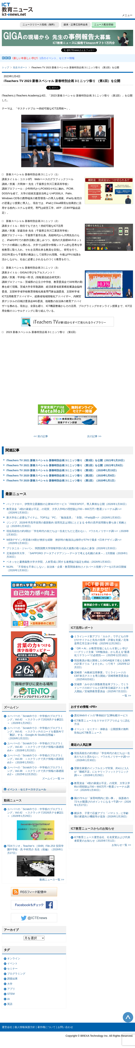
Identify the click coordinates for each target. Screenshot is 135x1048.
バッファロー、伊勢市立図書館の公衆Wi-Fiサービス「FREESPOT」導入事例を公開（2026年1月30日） (67, 504)
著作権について (46, 1027)
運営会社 (7, 1027)
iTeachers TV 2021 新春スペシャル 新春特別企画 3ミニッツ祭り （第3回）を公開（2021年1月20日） (66, 460)
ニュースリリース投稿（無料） (39, 24)
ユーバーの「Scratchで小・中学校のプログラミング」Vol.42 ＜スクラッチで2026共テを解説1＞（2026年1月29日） (35, 719)
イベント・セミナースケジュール (26, 789)
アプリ (11, 988)
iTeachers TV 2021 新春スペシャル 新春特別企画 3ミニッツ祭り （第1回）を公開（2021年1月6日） (65, 465)
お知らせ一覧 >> (121, 844)
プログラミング (16, 973)
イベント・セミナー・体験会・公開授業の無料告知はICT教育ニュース (101, 731)
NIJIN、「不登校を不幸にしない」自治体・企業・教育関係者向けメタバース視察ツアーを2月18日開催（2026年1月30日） (66, 568)
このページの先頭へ (128, 1017)
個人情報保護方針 (24, 1027)
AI (8, 998)
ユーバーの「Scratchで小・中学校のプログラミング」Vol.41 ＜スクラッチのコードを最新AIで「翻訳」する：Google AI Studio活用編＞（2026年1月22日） (35, 733)
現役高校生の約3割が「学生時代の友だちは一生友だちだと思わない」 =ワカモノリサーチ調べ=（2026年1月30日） (67, 533)
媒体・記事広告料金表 (76, 24)
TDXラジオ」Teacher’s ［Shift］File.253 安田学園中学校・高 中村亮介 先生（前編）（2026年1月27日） (35, 860)
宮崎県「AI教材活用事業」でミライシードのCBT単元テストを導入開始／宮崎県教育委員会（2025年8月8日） (101, 676)
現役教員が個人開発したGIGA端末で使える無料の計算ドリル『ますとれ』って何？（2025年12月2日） (102, 664)
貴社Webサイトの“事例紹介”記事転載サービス (101, 715)
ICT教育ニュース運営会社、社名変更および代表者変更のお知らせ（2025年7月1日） (102, 839)
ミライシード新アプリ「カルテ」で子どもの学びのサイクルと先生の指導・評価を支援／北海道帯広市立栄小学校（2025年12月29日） (101, 640)
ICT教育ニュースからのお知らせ (92, 828)
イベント (12, 963)
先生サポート (20, 67)
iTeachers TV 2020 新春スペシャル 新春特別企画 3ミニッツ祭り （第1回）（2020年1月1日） (61, 480)
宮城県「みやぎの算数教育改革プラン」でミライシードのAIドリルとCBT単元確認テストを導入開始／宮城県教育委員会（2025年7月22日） (101, 688)
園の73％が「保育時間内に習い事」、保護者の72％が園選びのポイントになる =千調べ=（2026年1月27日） (102, 801)
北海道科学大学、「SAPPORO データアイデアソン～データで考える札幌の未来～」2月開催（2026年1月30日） (67, 555)
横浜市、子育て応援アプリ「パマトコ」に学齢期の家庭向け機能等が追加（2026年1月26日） (101, 815)
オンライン (13, 958)
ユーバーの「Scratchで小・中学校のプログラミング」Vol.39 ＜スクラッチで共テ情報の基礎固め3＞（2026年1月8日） (35, 759)
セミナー (12, 968)
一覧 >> (126, 695)
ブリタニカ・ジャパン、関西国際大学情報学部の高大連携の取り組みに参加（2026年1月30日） (62, 548)
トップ (5, 67)
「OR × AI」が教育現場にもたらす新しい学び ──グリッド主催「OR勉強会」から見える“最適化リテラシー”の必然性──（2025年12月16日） (101, 652)
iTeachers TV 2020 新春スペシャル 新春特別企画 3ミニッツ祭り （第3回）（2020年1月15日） (62, 470)
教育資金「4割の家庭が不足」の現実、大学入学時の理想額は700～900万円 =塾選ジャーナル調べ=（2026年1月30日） (64, 511)
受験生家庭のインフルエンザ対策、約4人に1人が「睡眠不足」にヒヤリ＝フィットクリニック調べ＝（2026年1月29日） (101, 771)
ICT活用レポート (82, 627)
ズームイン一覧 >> (53, 778)
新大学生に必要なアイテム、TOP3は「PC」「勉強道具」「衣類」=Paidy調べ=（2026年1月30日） (64, 517)
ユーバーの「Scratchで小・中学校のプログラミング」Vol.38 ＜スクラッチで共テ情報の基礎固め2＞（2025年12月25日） (35, 771)
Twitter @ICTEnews (34, 917)
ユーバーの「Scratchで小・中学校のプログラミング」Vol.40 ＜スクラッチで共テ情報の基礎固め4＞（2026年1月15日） (35, 747)
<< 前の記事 (41, 436)
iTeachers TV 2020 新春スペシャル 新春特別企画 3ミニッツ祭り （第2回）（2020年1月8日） (61, 475)
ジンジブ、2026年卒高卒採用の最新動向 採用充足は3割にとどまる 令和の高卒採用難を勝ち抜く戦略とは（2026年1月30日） (66, 524)
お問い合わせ (65, 1027)
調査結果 (12, 978)
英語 (9, 1003)
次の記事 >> (94, 436)
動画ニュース (13, 800)
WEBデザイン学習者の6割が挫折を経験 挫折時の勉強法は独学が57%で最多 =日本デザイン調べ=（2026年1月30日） (64, 541)
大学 (9, 983)
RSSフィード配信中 (34, 891)
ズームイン (11, 707)
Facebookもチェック (34, 904)
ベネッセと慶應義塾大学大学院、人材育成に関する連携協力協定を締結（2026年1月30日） (59, 561)
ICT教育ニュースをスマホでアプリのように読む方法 (102, 722)
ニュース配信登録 (103, 24)
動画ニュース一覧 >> (52, 879)
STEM (11, 993)
